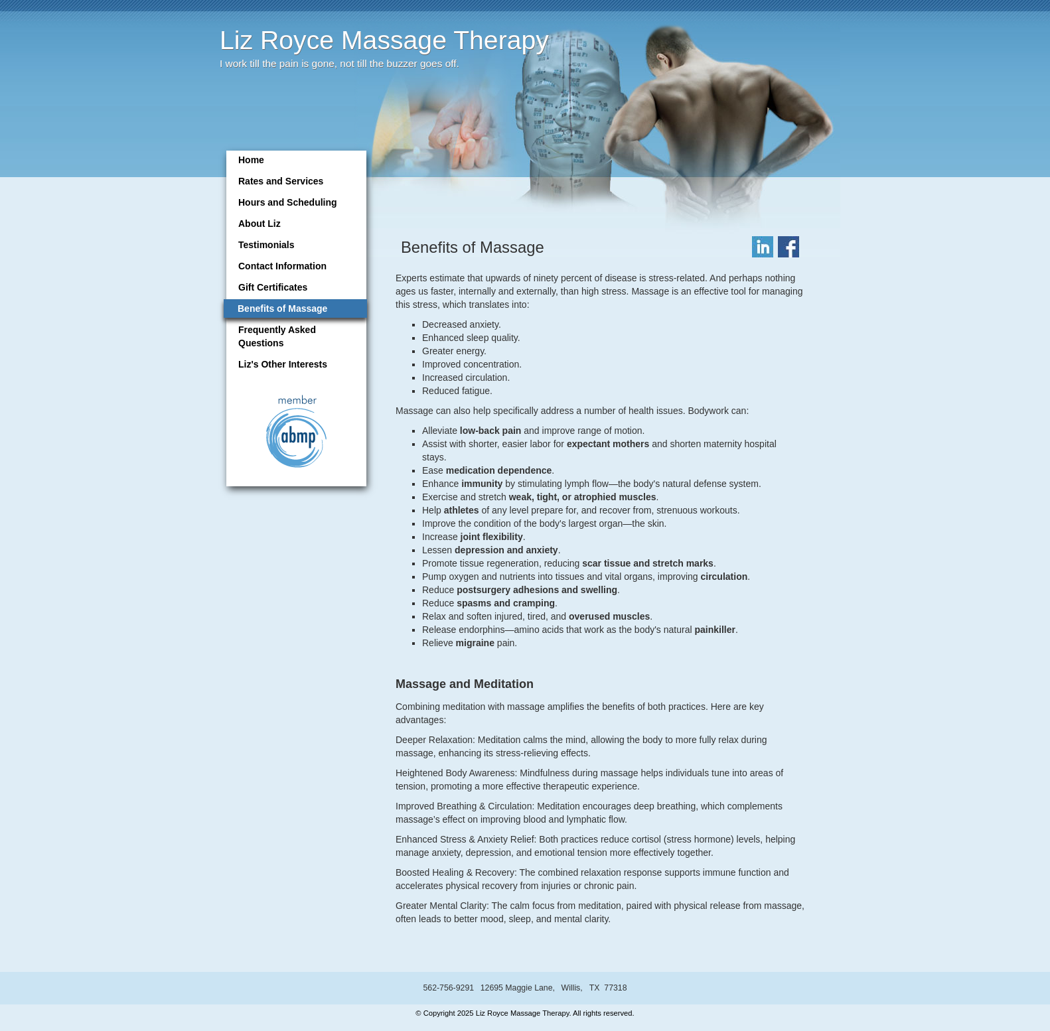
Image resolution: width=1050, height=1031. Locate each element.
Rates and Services (280, 181)
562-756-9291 (448, 988)
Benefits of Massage (282, 308)
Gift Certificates (272, 287)
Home (251, 160)
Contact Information (282, 266)
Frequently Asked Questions (277, 336)
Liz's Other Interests (282, 364)
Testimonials (266, 245)
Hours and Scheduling (287, 202)
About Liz (259, 223)
